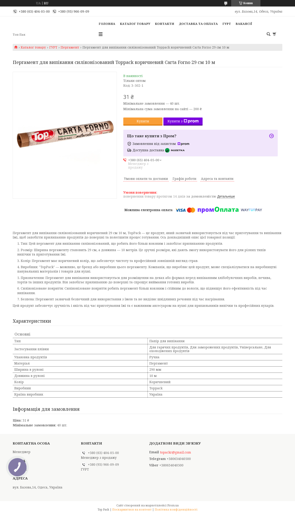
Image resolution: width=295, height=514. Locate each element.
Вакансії (244, 24)
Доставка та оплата (198, 24)
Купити (143, 121)
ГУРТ (226, 24)
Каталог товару (135, 24)
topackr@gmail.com (175, 452)
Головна (107, 24)
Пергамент (70, 47)
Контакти (164, 24)
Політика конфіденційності (176, 509)
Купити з (183, 121)
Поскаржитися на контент (132, 509)
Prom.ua (173, 505)
